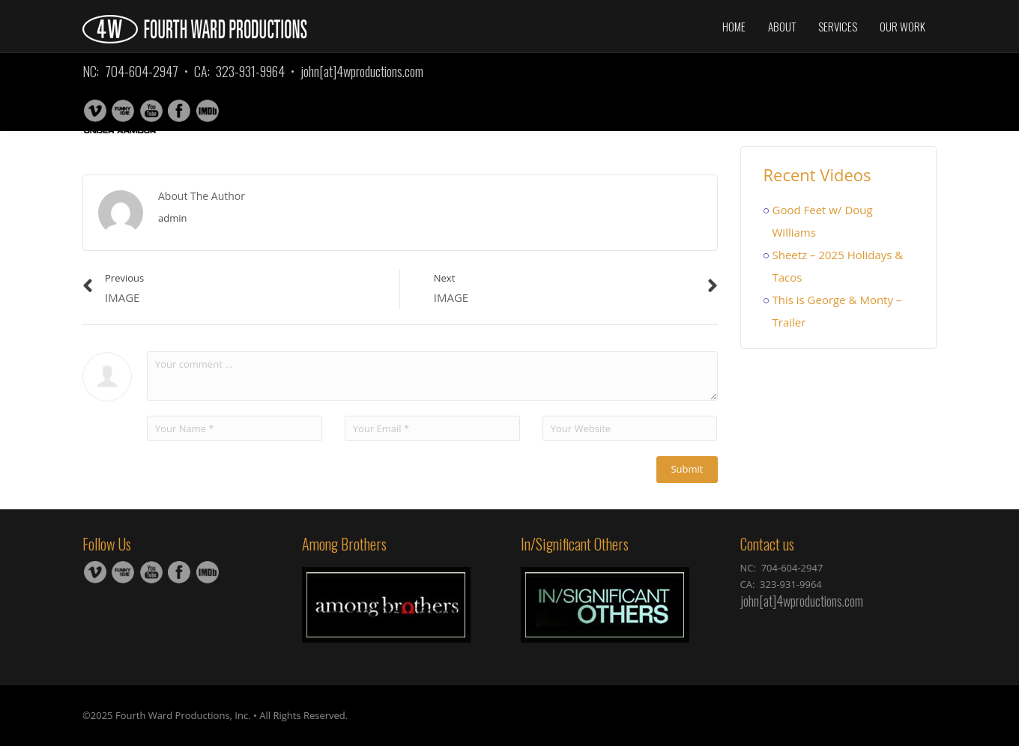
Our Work (902, 26)
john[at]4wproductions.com (361, 71)
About (782, 26)
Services (837, 26)
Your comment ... (432, 376)
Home (734, 26)
